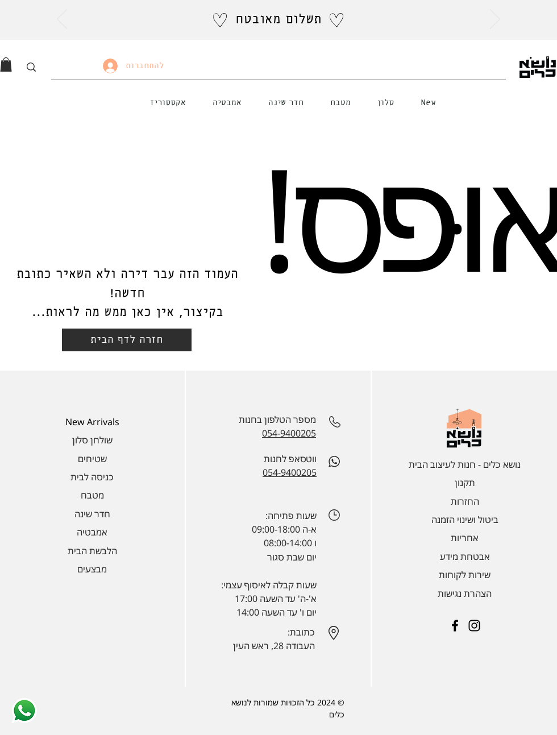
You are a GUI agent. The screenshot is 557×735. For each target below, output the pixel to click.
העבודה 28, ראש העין (274, 646)
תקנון (465, 482)
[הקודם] (62, 20)
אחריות (465, 537)
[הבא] (495, 20)
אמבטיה (92, 532)
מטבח (92, 495)
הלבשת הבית (92, 551)
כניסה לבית (92, 477)
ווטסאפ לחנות (290, 458)
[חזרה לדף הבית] (127, 340)
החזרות (465, 501)
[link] (6, 64)
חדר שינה (92, 514)
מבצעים (92, 569)
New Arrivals (92, 422)
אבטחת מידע (465, 556)
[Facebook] (455, 625)
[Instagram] (474, 625)
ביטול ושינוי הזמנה (464, 519)
